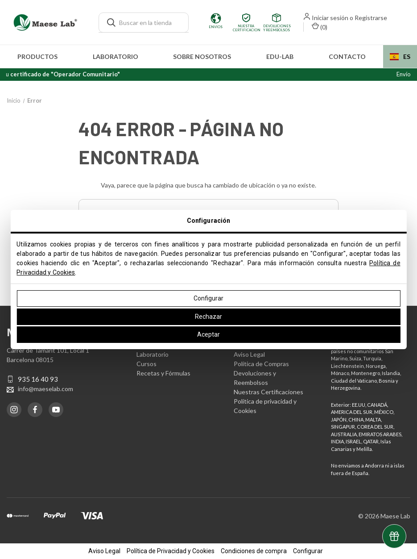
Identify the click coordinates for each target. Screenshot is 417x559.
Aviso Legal (249, 354)
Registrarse (371, 17)
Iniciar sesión (330, 17)
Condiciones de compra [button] (254, 551)
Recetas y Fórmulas (163, 373)
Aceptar (208, 334)
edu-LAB (279, 56)
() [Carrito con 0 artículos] (319, 26)
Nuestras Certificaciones (268, 392)
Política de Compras (261, 363)
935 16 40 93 (38, 379)
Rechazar (208, 316)
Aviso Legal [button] (104, 551)
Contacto (347, 56)
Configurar (208, 298)
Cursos (146, 363)
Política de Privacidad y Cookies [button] (171, 551)
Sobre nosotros (202, 56)
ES (400, 56)
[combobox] (400, 56)
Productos (37, 56)
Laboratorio (115, 56)
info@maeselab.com (45, 388)
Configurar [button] (308, 551)
